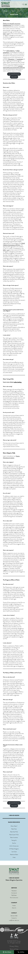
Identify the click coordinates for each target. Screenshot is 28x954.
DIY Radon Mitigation (14, 849)
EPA (4, 34)
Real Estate (14, 895)
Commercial (14, 893)
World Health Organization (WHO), (14, 244)
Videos (14, 857)
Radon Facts (14, 829)
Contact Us (14, 918)
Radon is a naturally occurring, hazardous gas (11, 24)
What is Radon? (14, 826)
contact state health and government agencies (14, 67)
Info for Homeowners (14, 846)
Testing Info (14, 840)
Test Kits (14, 843)
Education (11, 59)
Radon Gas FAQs (14, 832)
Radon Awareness (14, 837)
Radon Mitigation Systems (11, 457)
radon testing (10, 50)
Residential (14, 891)
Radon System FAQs (14, 834)
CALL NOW (14, 77)
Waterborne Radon (14, 854)
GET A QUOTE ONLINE (14, 74)
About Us (14, 908)
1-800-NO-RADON (5, 6)
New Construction (14, 897)
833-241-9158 (14, 916)
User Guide (14, 852)
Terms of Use (14, 949)
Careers (14, 905)
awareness (20, 59)
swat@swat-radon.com (14, 920)
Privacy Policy (14, 946)
